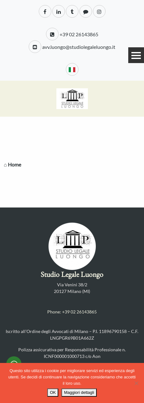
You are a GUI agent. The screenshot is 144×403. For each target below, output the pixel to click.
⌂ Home (12, 164)
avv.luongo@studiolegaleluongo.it (72, 46)
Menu (136, 55)
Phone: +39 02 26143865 (72, 311)
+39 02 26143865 (72, 34)
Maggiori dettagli (79, 392)
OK (53, 392)
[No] (136, 383)
